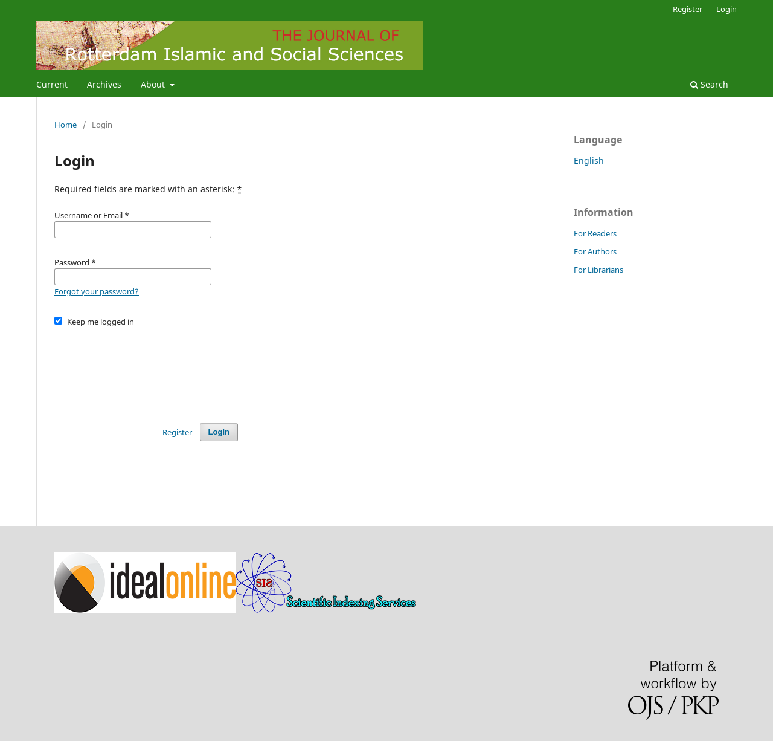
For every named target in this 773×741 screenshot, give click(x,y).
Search (709, 84)
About (154, 84)
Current (52, 84)
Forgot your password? (96, 291)
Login (726, 9)
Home (65, 124)
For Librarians (598, 269)
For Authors (595, 251)
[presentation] (146, 369)
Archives (104, 84)
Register (687, 9)
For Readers (595, 233)
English (589, 160)
